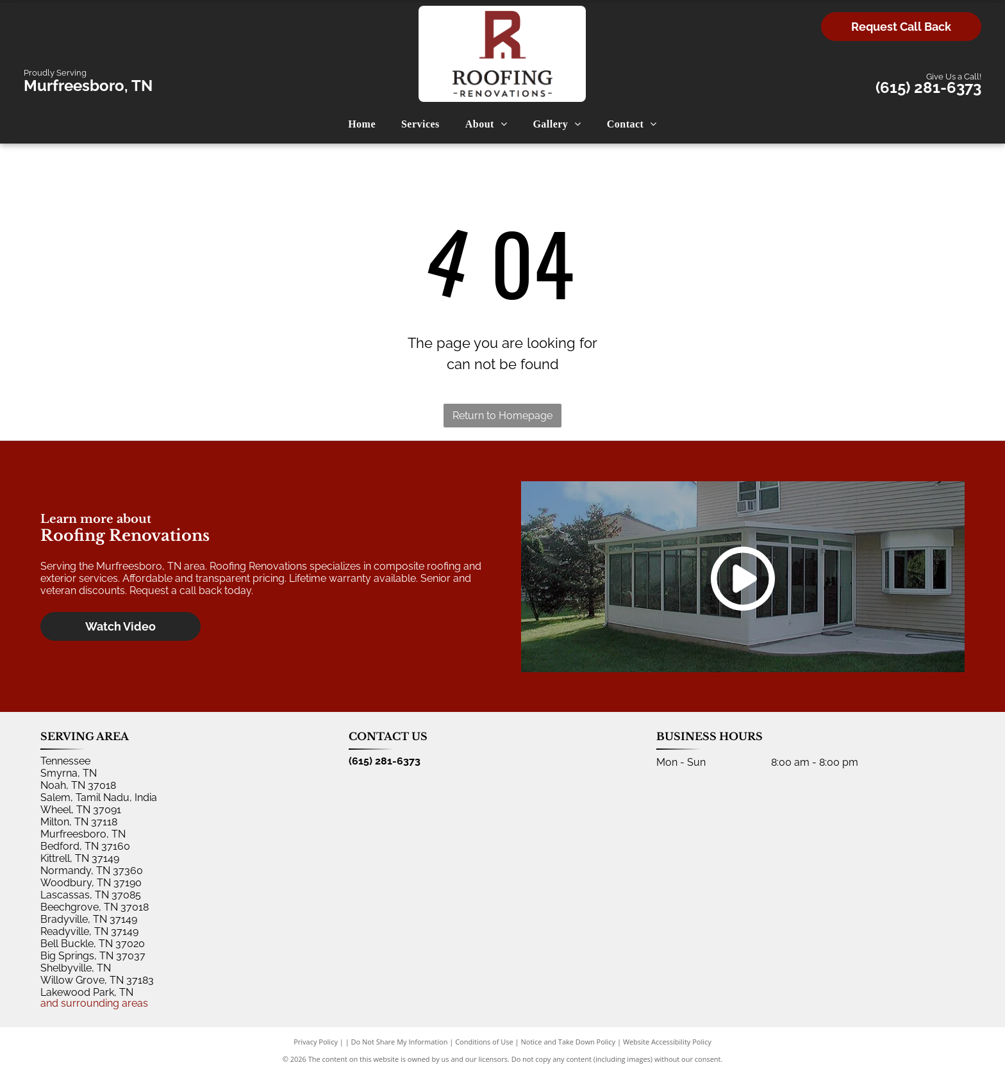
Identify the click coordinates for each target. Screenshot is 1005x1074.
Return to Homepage (502, 415)
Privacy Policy (316, 1041)
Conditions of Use (484, 1041)
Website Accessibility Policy (667, 1041)
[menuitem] (361, 124)
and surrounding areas (94, 1003)
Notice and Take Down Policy (568, 1041)
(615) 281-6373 (928, 87)
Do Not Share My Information (399, 1041)
